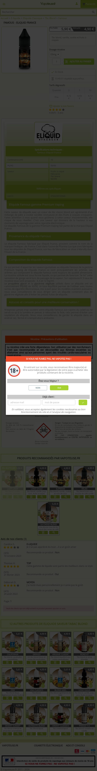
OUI (59, 387)
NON (38, 387)
